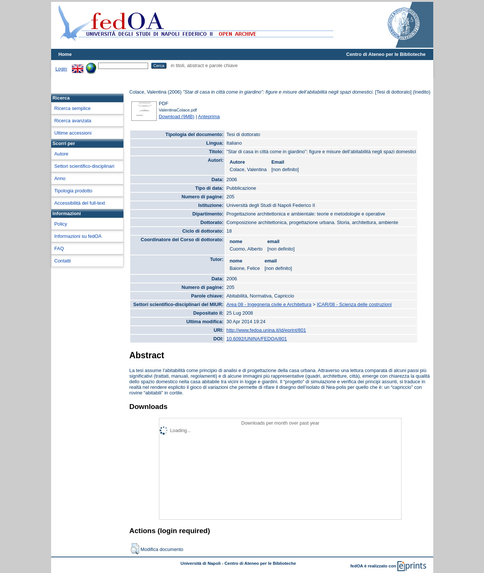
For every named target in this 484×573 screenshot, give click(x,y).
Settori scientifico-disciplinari (84, 166)
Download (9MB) (176, 116)
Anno (60, 178)
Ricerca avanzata (72, 120)
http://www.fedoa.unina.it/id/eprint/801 (266, 330)
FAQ (59, 248)
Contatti (62, 261)
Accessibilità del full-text (79, 203)
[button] (135, 548)
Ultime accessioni (73, 133)
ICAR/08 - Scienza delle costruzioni (354, 304)
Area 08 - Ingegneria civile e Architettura (269, 304)
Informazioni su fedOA (78, 236)
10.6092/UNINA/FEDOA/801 (257, 338)
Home (65, 54)
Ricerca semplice (72, 108)
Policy (60, 224)
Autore (61, 154)
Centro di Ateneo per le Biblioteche (386, 54)
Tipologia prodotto (73, 190)
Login (61, 69)
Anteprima (209, 116)
